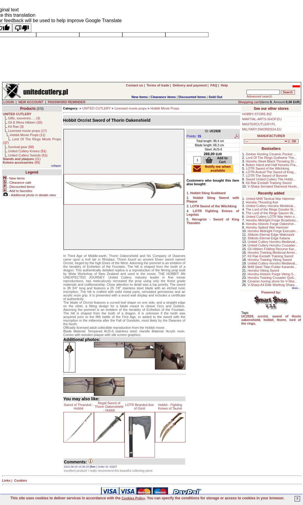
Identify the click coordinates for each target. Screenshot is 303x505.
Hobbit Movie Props (164, 108)
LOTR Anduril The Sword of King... (271, 172)
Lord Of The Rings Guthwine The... (271, 157)
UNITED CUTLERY (96, 108)
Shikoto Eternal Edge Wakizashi (271, 234)
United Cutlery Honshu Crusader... (273, 245)
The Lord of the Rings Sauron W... (271, 213)
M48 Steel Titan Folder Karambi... (272, 267)
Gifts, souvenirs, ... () (24, 118)
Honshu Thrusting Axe (262, 202)
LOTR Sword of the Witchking (267, 168)
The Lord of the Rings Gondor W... (271, 209)
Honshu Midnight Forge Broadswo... (272, 220)
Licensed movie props (131, 108)
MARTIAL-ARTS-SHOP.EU (262, 119)
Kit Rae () (16, 126)
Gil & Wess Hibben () (25, 122)
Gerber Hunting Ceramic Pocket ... (271, 154)
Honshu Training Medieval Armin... (273, 252)
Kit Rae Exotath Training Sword (269, 183)
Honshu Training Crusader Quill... (272, 277)
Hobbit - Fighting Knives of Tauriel (170, 406)
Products (28, 109)
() (22, 159)
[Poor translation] (21, 27)
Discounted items (192, 97)
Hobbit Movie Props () (27, 135)
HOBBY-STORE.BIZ (257, 114)
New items (140, 97)
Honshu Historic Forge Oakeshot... (271, 224)
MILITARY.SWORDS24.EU (261, 129)
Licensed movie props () (27, 131)
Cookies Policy (133, 498)
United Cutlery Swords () (28, 155)
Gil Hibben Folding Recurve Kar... (272, 249)
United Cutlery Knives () (27, 151)
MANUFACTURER (271, 136)
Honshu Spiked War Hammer (267, 227)
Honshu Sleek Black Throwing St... (271, 161)
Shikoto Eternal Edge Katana (269, 238)
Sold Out (215, 97)
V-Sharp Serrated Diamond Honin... (273, 186)
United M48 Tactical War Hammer (270, 198)
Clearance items (163, 97)
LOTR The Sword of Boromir (266, 175)
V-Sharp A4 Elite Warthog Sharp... (272, 285)
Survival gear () (21, 147)
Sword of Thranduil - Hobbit (78, 406)
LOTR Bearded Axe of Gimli (139, 406)
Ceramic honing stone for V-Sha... (272, 281)
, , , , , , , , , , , (266, 141)
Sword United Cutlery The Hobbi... (271, 179)
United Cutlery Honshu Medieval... (271, 206)
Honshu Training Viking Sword (270, 259)
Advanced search (259, 96)
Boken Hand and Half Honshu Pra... (272, 165)
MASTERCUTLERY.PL (259, 124)
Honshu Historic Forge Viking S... (272, 274)
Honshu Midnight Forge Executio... (273, 231)
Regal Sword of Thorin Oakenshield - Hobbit (109, 406)
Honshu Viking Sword (263, 270)
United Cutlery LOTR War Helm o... (271, 216)
